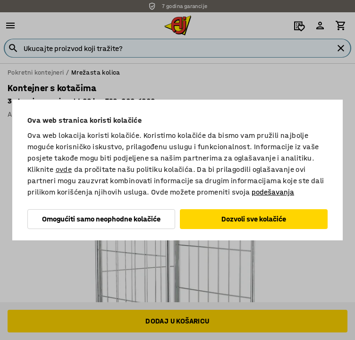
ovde (64, 169)
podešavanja (273, 191)
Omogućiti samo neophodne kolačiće (101, 218)
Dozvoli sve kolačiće (253, 218)
